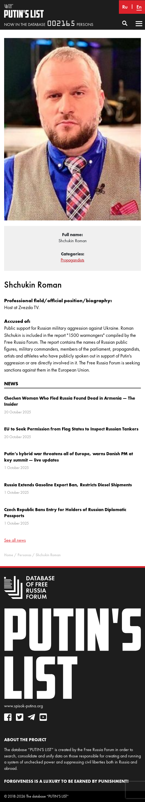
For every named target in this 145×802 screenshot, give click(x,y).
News (11, 383)
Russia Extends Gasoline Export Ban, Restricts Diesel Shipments (68, 484)
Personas (24, 555)
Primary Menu (139, 29)
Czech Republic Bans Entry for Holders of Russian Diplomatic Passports (65, 512)
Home (8, 555)
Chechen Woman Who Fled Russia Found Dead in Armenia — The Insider (69, 401)
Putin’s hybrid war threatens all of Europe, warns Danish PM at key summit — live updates (68, 456)
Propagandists (72, 260)
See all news (15, 540)
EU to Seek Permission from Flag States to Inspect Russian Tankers (71, 429)
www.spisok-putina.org (23, 705)
